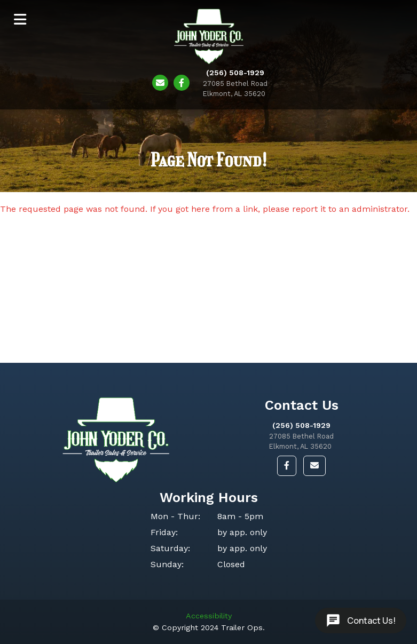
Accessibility (209, 615)
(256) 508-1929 (301, 425)
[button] (286, 466)
